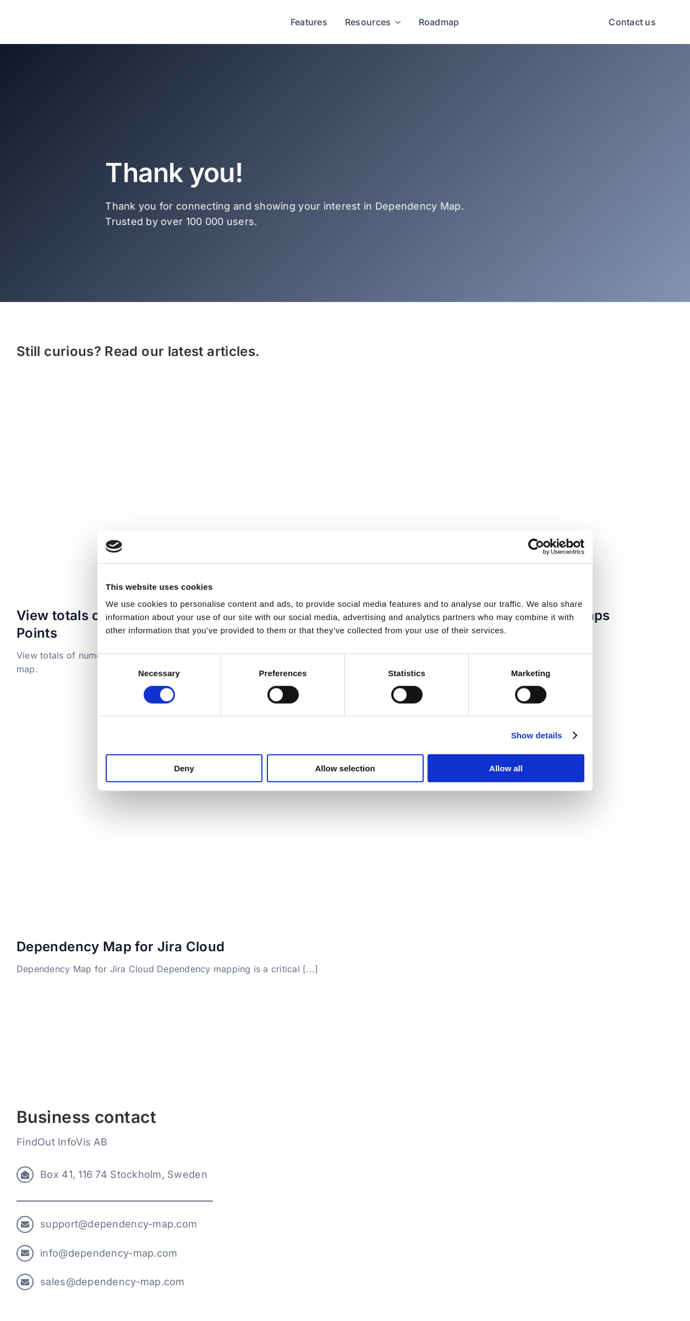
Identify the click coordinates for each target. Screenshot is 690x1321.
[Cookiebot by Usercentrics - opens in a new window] (536, 546)
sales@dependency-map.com (112, 1281)
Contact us (632, 22)
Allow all (506, 768)
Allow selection (345, 768)
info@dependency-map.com (108, 1253)
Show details (536, 734)
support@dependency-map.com (118, 1224)
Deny (184, 768)
